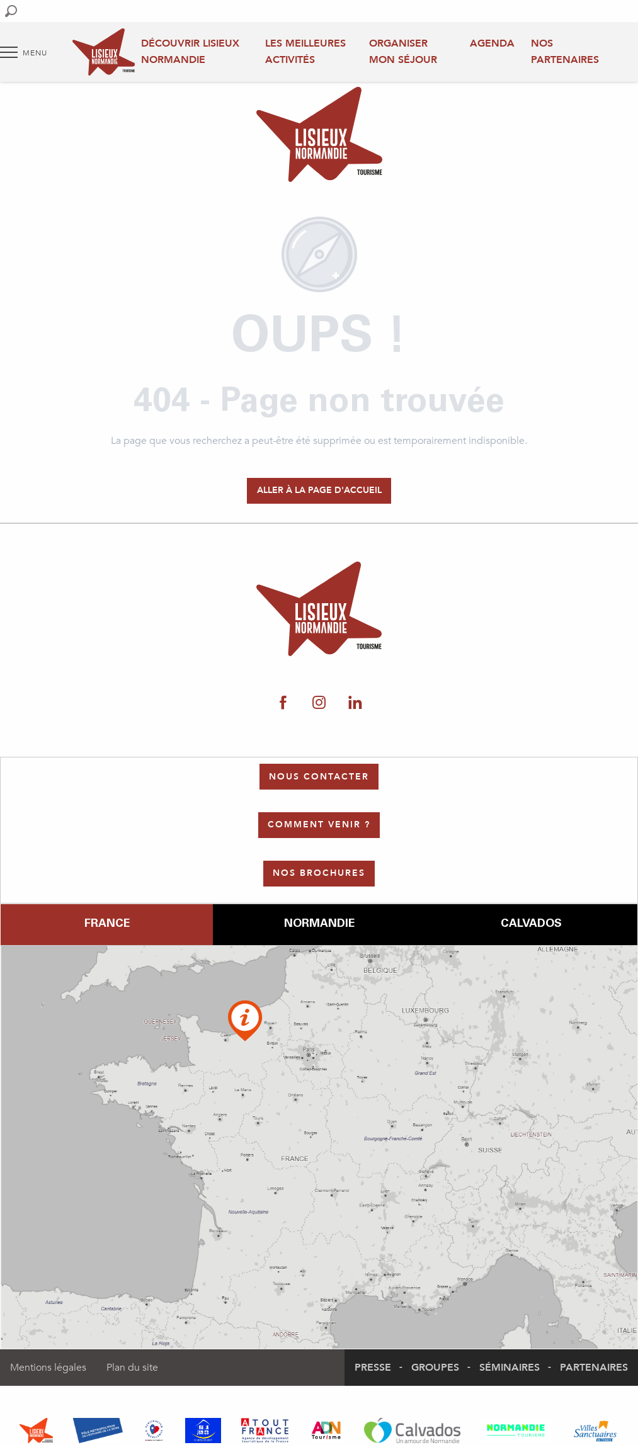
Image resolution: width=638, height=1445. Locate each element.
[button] (11, 11)
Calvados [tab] (531, 924)
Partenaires (594, 1367)
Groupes (435, 1367)
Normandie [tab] (319, 924)
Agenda (492, 43)
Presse (373, 1367)
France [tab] (107, 924)
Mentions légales (48, 1367)
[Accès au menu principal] (23, 52)
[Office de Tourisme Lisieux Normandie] (319, 136)
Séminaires (509, 1367)
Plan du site (132, 1367)
